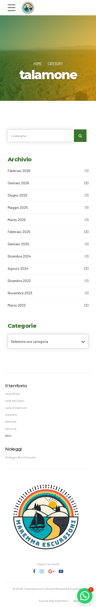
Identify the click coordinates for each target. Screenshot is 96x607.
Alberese (10, 421)
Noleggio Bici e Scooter (20, 457)
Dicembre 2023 (19, 280)
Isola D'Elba (12, 393)
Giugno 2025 (17, 195)
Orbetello (11, 414)
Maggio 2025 (18, 207)
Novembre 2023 (20, 293)
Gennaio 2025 (18, 244)
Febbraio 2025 (19, 231)
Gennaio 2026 (18, 183)
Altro (8, 435)
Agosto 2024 (18, 268)
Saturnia (10, 428)
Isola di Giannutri (16, 407)
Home (38, 63)
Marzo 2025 (17, 219)
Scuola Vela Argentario (54, 600)
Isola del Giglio (14, 400)
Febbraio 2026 (19, 170)
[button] (84, 595)
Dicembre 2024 (19, 256)
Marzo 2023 (17, 305)
